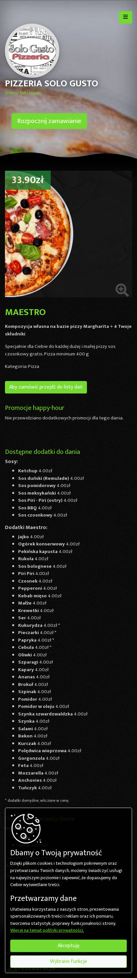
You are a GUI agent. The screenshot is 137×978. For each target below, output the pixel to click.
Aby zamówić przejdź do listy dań (46, 387)
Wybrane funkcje (68, 961)
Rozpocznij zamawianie (49, 121)
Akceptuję (68, 945)
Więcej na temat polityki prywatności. (47, 930)
